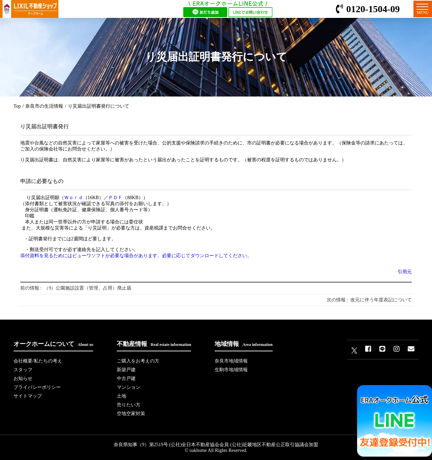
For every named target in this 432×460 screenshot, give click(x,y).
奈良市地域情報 (231, 360)
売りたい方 (128, 404)
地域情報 (243, 344)
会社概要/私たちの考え (38, 360)
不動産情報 (154, 344)
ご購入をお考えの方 (138, 360)
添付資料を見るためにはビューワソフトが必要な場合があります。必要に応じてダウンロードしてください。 (136, 255)
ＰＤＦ (115, 197)
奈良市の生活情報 (44, 106)
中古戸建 (126, 378)
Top (17, 106)
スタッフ (23, 369)
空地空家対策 (131, 413)
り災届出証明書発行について (98, 106)
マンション (128, 387)
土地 (121, 396)
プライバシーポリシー (37, 387)
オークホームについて (53, 344)
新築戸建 (126, 369)
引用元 (405, 271)
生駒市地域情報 (231, 369)
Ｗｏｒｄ (73, 197)
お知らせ (23, 378)
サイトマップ (28, 396)
